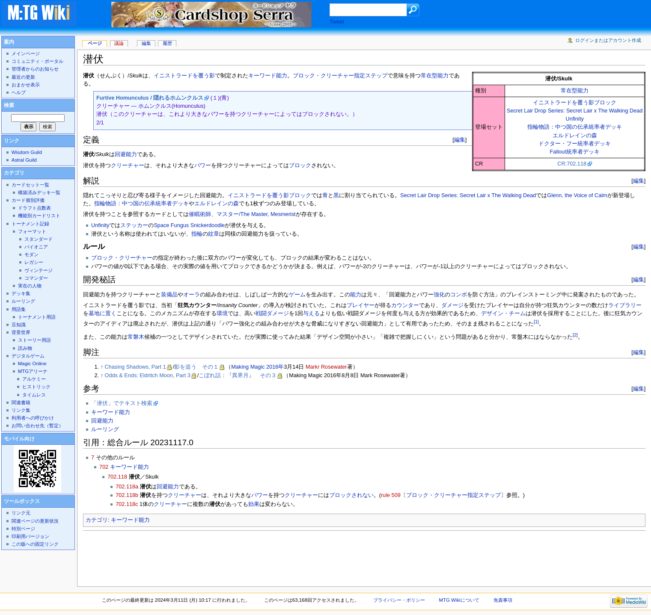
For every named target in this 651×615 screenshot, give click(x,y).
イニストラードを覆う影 (184, 76)
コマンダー (36, 278)
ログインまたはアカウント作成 (608, 40)
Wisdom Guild (27, 152)
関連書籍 (21, 402)
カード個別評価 (28, 200)
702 (103, 467)
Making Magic (248, 367)
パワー (202, 166)
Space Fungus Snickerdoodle (189, 225)
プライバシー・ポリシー (399, 600)
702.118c (127, 504)
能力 (355, 295)
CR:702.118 (571, 164)
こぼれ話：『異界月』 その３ (237, 375)
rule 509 (391, 495)
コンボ (458, 295)
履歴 (167, 43)
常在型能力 (575, 91)
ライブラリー (625, 305)
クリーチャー (127, 166)
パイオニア (36, 246)
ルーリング (105, 429)
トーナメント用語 (37, 316)
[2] (575, 334)
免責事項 (502, 600)
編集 (459, 139)
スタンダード (38, 239)
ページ (95, 43)
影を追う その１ (196, 367)
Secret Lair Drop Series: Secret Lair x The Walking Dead (574, 111)
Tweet (337, 22)
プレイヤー (361, 305)
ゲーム (297, 295)
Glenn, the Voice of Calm (577, 195)
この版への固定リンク (35, 544)
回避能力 (126, 154)
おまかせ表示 (26, 84)
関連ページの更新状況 (35, 520)
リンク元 (21, 512)
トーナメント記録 (30, 223)
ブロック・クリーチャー (121, 258)
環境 (222, 313)
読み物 (25, 348)
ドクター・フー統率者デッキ (574, 144)
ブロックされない (351, 495)
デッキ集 (21, 293)
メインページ (26, 53)
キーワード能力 (267, 76)
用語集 (19, 309)
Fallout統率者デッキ (575, 152)
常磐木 (136, 337)
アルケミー (34, 378)
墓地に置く (102, 313)
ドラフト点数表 (34, 207)
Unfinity (574, 119)
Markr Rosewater (326, 367)
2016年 (275, 367)
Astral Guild (24, 160)
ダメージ (452, 305)
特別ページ (23, 528)
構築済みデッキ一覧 (39, 192)
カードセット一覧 (30, 184)
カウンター (405, 305)
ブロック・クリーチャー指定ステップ (340, 76)
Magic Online (32, 363)
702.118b (127, 495)
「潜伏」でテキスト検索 (121, 403)
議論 (119, 43)
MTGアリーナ (33, 371)
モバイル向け (19, 438)
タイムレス (34, 394)
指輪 (196, 234)
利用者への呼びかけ (33, 417)
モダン (31, 254)
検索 (9, 105)
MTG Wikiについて (459, 600)
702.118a (127, 487)
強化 (439, 295)
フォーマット (32, 231)
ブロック (300, 166)
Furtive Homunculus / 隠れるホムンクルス (149, 98)
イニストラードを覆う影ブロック (574, 103)
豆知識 (19, 324)
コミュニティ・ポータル (37, 61)
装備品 (169, 295)
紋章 (213, 234)
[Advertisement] (239, 556)
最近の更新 (23, 77)
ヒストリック (36, 386)
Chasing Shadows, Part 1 (135, 367)
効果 (253, 504)
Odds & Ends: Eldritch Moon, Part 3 (147, 375)
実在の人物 (30, 285)
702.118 (117, 477)
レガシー (33, 262)
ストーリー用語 (34, 340)
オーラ (191, 295)
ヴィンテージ (38, 270)
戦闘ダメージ (272, 313)
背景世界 (21, 332)
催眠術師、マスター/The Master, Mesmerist (242, 214)
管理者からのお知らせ (35, 68)
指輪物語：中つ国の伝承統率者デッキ (574, 127)
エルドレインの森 (575, 136)
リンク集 (21, 410)
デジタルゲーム (28, 355)
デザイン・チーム (503, 313)
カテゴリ (97, 520)
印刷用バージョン (30, 536)
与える (311, 313)
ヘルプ (19, 92)
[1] (536, 321)
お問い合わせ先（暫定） (37, 425)
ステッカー (134, 225)
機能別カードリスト (39, 215)
